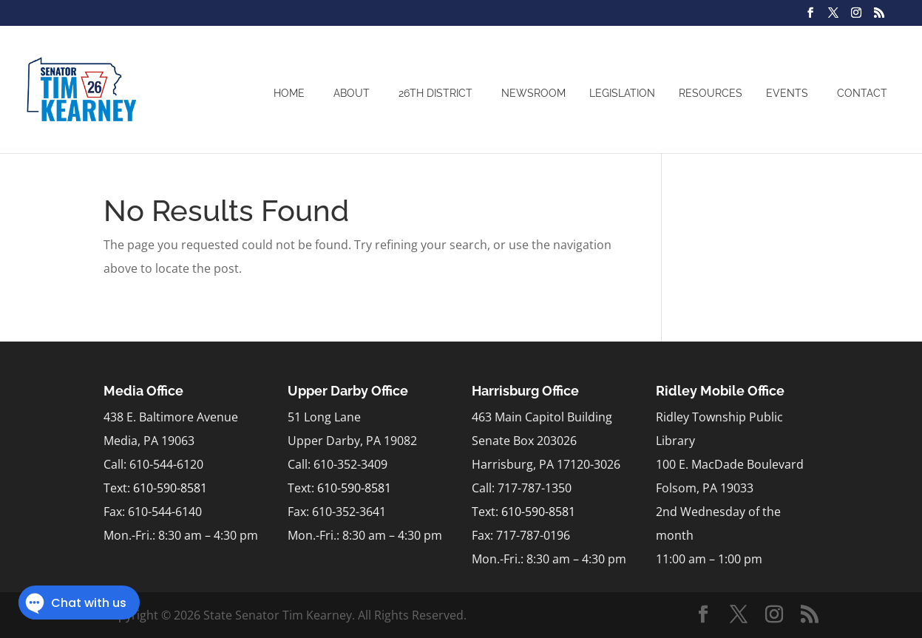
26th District (435, 93)
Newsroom (533, 93)
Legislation (622, 93)
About (351, 93)
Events (787, 93)
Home (289, 93)
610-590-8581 (170, 488)
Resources (710, 93)
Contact (862, 93)
